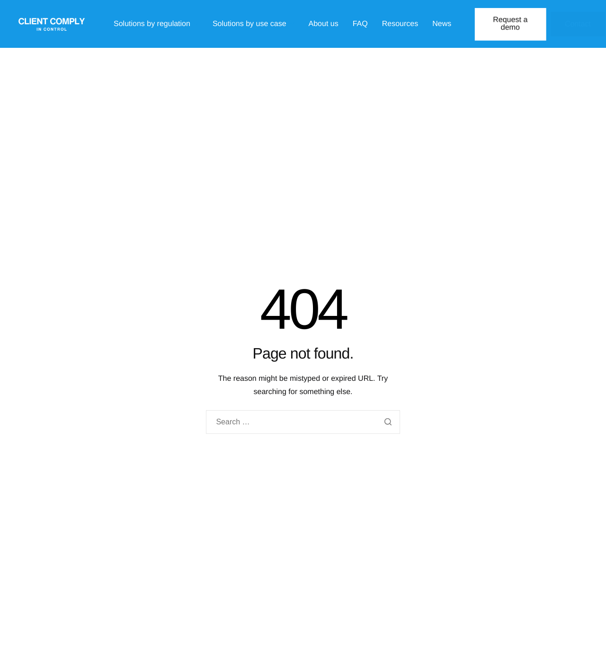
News (441, 24)
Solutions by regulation (156, 24)
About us (324, 24)
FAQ (360, 24)
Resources (400, 24)
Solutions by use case (253, 24)
